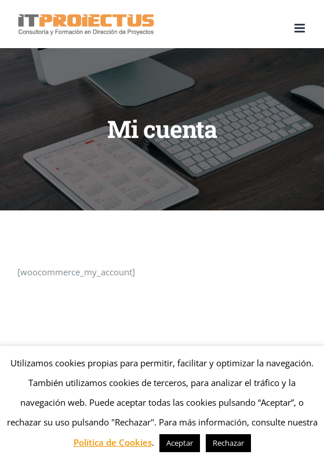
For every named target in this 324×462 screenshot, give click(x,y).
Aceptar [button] (179, 443)
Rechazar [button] (228, 443)
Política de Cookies (113, 442)
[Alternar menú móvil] (300, 28)
